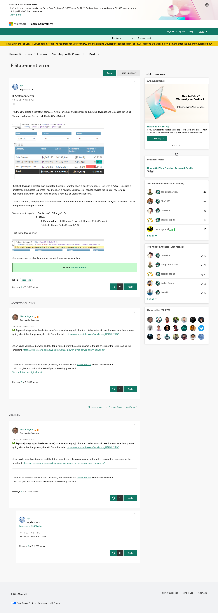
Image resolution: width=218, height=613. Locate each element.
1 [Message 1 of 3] (21, 287)
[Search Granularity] (122, 38)
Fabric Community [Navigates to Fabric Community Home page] (41, 24)
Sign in (182, 31)
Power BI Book (84, 364)
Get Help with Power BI (68, 54)
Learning (124, 24)
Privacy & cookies (170, 592)
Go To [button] (201, 31)
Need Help (26, 280)
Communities (99, 24)
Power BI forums (20, 54)
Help (191, 31)
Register (170, 31)
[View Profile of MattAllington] (26, 316)
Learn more (15, 14)
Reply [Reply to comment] (130, 389)
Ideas (85, 24)
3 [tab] (176, 145)
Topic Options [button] (127, 72)
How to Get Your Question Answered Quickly (170, 168)
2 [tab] (174, 145)
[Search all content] (172, 38)
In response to (30, 526)
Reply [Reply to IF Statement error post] (130, 286)
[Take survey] (157, 138)
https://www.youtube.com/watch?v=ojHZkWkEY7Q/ (93, 334)
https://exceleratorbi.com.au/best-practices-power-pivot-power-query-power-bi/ (64, 349)
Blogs (112, 24)
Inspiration (73, 24)
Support (137, 24)
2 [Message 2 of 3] (21, 382)
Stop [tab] (179, 145)
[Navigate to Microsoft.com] (17, 24)
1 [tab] (172, 145)
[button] (109, 73)
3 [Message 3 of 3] (28, 546)
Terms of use (187, 592)
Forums (59, 24)
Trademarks (202, 592)
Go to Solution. (79, 267)
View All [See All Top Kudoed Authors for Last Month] (152, 299)
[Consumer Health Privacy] (49, 603)
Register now (205, 43)
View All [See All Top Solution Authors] (152, 235)
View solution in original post (27, 372)
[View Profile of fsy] (21, 85)
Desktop (94, 54)
